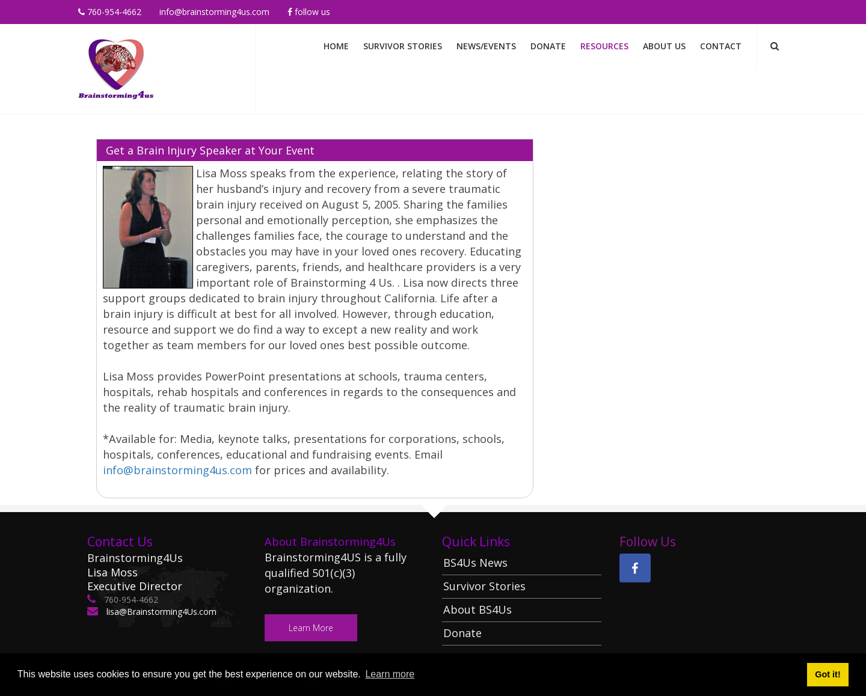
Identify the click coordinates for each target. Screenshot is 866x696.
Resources (604, 46)
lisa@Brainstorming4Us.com (160, 611)
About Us (664, 46)
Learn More (311, 627)
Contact (721, 46)
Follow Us (308, 11)
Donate (548, 46)
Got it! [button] (827, 674)
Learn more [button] (389, 674)
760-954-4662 (109, 11)
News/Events (486, 46)
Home (336, 46)
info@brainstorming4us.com (214, 11)
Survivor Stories (402, 46)
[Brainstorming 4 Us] (116, 68)
